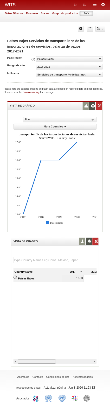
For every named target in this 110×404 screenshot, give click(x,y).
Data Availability (31, 92)
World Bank (88, 398)
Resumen (32, 13)
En (75, 4)
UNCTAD (49, 398)
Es (84, 4)
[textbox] (55, 260)
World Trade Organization (75, 398)
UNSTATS (62, 398)
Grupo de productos (65, 13)
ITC (36, 398)
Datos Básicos (14, 13)
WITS (10, 4)
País (86, 13)
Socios (45, 13)
